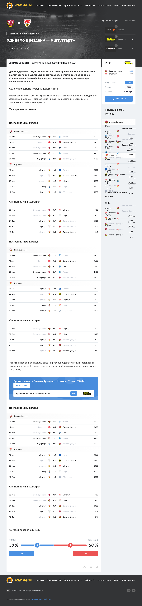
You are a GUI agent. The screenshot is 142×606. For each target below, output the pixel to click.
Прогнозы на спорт (73, 5)
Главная (40, 5)
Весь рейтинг (130, 21)
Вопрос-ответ (128, 5)
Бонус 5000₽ (21, 385)
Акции (117, 5)
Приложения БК (54, 5)
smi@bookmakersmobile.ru (41, 599)
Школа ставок (104, 5)
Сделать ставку (118, 99)
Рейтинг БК (90, 5)
